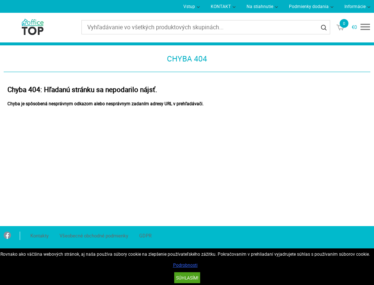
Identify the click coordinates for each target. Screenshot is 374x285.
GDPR (145, 235)
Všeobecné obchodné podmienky (94, 235)
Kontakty (39, 235)
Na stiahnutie (260, 6)
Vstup (189, 6)
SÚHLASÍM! (187, 278)
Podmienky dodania (309, 6)
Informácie (355, 6)
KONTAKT (221, 6)
